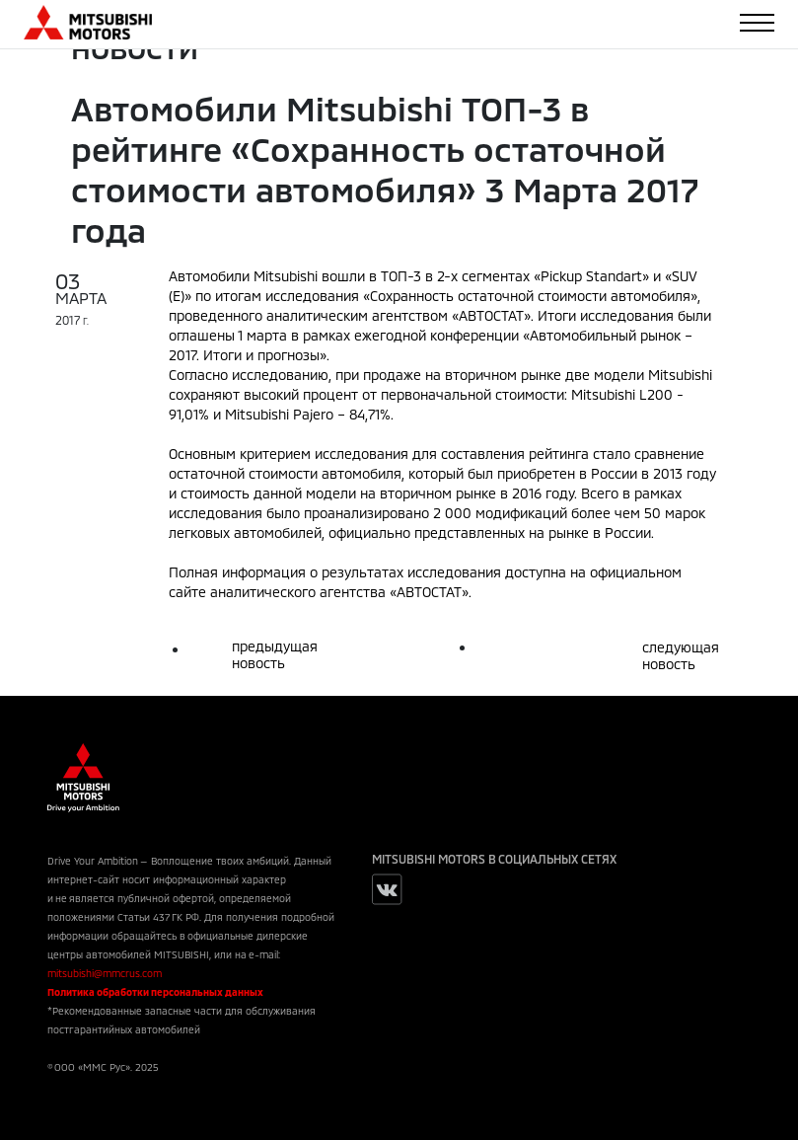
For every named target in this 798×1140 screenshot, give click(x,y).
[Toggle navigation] (757, 23)
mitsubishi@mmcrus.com (104, 973)
